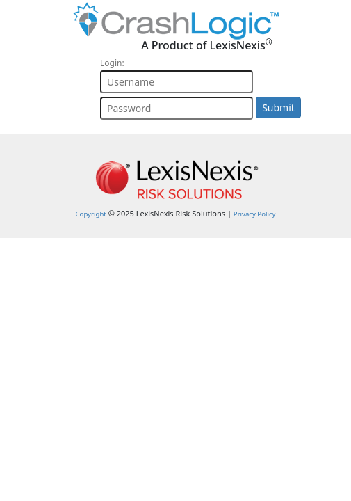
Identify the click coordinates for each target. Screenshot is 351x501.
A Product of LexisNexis (206, 45)
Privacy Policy (255, 213)
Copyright (91, 213)
